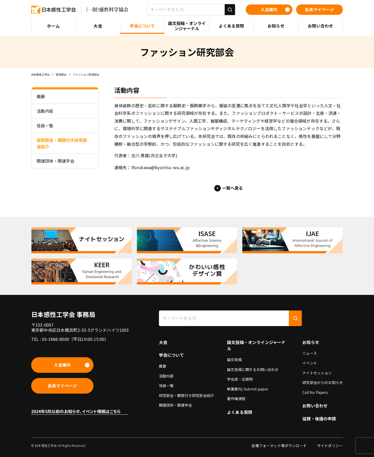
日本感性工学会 (40, 74)
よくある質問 (239, 412)
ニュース (309, 353)
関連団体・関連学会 (175, 405)
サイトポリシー (330, 445)
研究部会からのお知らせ (322, 382)
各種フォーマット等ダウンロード (278, 445)
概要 (162, 366)
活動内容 (166, 376)
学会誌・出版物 (240, 379)
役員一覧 (166, 385)
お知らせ (310, 342)
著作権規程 (236, 398)
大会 (163, 342)
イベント (309, 363)
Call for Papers (315, 392)
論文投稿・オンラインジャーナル (256, 345)
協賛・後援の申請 (319, 418)
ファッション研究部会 (86, 74)
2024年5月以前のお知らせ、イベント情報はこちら (76, 411)
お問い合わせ (315, 405)
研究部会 (61, 74)
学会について (171, 355)
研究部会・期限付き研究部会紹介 (186, 395)
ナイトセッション (317, 372)
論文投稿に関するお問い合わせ (252, 369)
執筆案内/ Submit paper (247, 389)
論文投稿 (234, 359)
